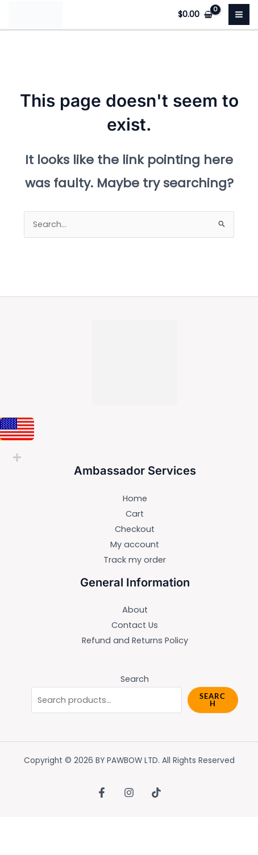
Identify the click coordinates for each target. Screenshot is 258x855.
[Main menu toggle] (238, 14)
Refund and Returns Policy (135, 640)
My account (134, 544)
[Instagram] (129, 792)
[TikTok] (156, 792)
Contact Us (134, 625)
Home (135, 498)
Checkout (135, 529)
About (135, 609)
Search (134, 679)
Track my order (134, 559)
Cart (135, 513)
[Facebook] (102, 792)
